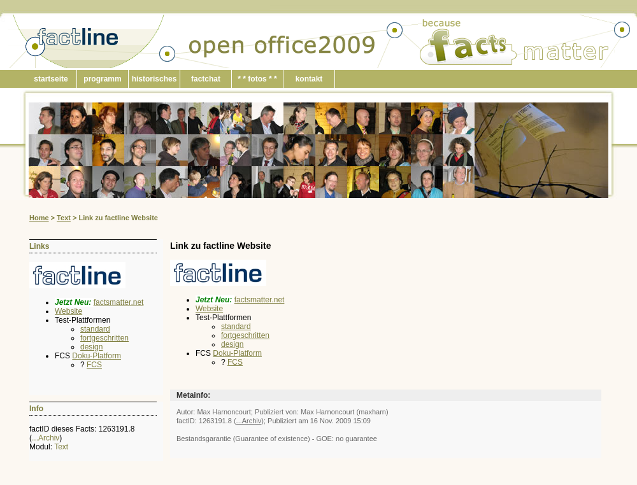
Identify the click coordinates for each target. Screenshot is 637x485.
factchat (205, 78)
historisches (154, 78)
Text (64, 217)
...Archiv (45, 437)
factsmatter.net (119, 302)
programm (102, 78)
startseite (51, 78)
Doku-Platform (96, 355)
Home (39, 217)
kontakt (309, 78)
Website (68, 311)
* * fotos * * (257, 78)
